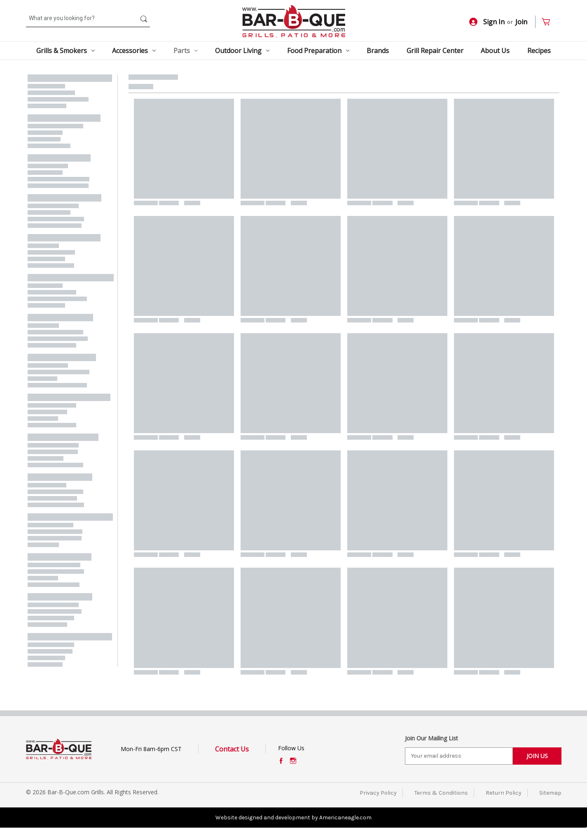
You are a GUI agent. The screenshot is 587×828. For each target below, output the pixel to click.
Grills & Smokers (65, 50)
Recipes (539, 50)
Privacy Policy (378, 792)
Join (521, 21)
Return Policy (504, 792)
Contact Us (232, 749)
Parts (185, 50)
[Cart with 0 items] (549, 22)
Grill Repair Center (435, 50)
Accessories (134, 50)
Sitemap (550, 792)
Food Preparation (318, 50)
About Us (495, 50)
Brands (378, 50)
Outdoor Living (242, 50)
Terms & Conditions (441, 792)
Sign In (487, 21)
